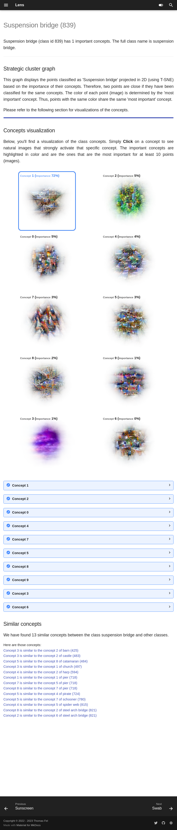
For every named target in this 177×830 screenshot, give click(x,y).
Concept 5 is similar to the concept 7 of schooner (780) (44, 772)
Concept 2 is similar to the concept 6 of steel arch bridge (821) (50, 788)
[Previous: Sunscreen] (20, 808)
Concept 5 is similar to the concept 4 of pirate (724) (41, 767)
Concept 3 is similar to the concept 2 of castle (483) (41, 729)
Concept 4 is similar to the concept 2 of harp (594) (40, 745)
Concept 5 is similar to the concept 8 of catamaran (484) (45, 734)
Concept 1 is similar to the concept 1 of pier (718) (40, 750)
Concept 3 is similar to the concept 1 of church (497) (42, 739)
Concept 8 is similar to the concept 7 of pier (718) (40, 761)
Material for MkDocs (29, 825)
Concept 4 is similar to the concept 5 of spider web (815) (45, 778)
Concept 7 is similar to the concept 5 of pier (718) (40, 756)
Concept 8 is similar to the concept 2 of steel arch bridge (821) (50, 783)
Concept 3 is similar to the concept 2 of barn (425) (40, 723)
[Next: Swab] (161, 808)
